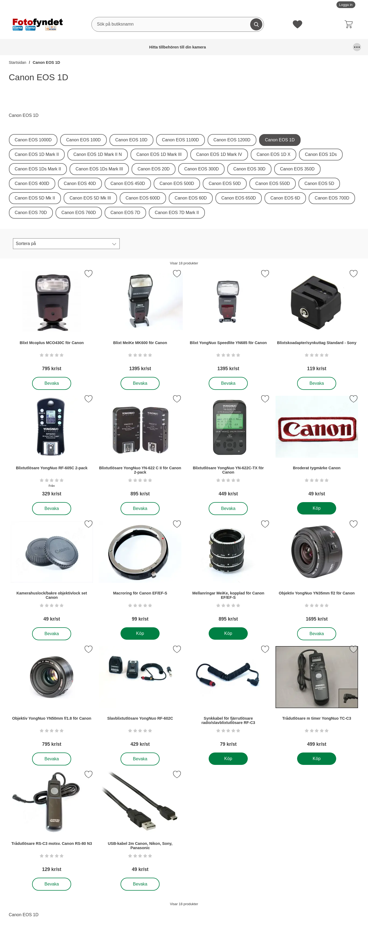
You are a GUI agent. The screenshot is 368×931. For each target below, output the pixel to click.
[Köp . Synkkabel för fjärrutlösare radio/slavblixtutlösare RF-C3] (228, 758)
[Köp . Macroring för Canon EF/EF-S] (139, 633)
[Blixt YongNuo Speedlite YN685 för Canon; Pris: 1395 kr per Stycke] (228, 322)
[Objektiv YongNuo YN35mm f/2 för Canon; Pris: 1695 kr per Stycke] (316, 572)
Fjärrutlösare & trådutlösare (158, 47)
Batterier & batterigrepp (63, 47)
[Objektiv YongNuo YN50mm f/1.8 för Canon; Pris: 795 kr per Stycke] (52, 697)
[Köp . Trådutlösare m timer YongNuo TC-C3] (316, 758)
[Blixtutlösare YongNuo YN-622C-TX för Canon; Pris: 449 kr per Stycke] (228, 447)
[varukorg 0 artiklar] (350, 24)
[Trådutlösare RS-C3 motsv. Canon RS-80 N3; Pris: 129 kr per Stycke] (52, 823)
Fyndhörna (195, 47)
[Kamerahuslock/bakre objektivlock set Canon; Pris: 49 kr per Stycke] (52, 572)
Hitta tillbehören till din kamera (22, 47)
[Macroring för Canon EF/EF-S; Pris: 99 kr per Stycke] (140, 572)
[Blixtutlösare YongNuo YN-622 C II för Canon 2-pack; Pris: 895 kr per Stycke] (140, 447)
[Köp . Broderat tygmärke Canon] (316, 508)
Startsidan (17, 62)
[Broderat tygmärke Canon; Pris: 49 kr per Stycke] (316, 447)
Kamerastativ (335, 47)
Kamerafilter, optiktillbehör (295, 47)
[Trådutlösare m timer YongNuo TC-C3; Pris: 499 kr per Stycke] (316, 697)
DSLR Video (127, 47)
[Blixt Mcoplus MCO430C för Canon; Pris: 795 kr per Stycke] (52, 322)
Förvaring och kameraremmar (230, 47)
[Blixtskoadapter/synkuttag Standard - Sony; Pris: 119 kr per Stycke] (316, 322)
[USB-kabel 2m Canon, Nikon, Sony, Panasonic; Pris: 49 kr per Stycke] (140, 823)
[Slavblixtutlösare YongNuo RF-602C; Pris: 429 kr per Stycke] (140, 697)
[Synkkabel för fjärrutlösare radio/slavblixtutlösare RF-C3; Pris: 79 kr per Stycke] (228, 697)
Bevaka (52, 383)
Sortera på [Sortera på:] (26, 243)
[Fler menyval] (357, 47)
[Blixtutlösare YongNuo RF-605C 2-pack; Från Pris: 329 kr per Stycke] (52, 447)
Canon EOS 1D (46, 62)
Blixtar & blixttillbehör (100, 47)
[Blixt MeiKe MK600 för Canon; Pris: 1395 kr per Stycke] (140, 322)
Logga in (346, 5)
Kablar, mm (266, 47)
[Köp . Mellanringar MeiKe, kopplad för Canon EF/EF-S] (228, 633)
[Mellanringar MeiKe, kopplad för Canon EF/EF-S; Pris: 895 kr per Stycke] (228, 572)
